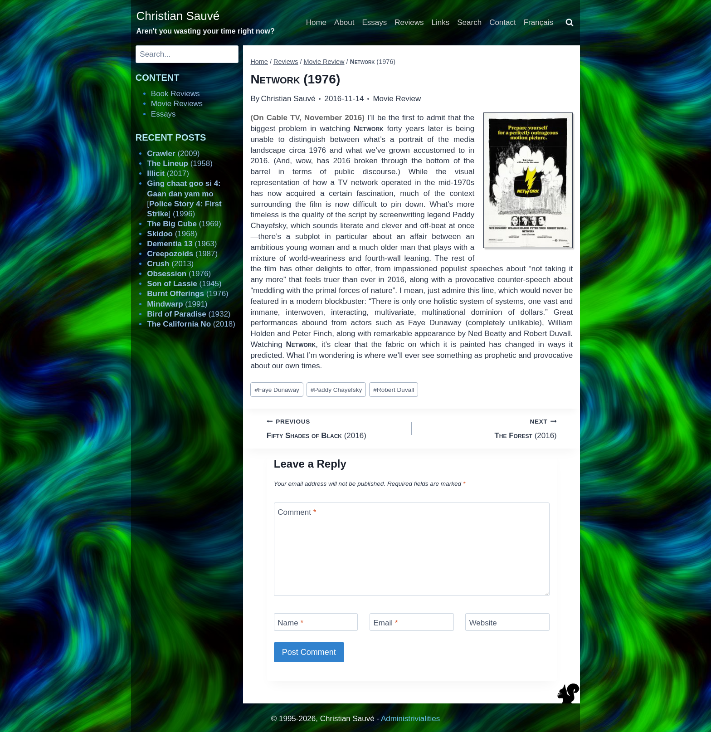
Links (441, 22)
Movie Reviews (177, 103)
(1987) (182, 253)
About (344, 22)
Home (316, 22)
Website (483, 623)
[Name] (316, 622)
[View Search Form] (569, 23)
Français (538, 22)
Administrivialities (410, 718)
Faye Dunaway (277, 389)
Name (290, 623)
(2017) (168, 173)
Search (469, 22)
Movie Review (397, 98)
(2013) (170, 263)
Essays (374, 22)
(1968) (172, 233)
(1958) (180, 163)
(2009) (173, 153)
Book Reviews (175, 93)
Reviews (409, 22)
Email (385, 623)
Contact (502, 22)
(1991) (177, 304)
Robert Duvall (393, 389)
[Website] (507, 622)
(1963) (182, 243)
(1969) (184, 224)
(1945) (184, 283)
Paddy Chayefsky (336, 389)
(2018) (191, 324)
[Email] (412, 622)
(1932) (188, 314)
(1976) (179, 273)
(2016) (335, 428)
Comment (297, 512)
